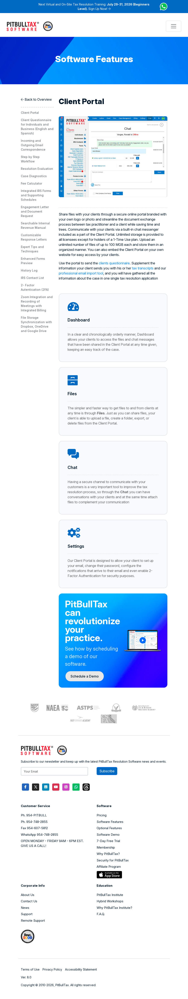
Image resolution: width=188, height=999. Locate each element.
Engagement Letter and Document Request (35, 211)
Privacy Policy (52, 969)
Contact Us (29, 901)
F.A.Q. (101, 914)
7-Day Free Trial (108, 841)
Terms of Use (30, 969)
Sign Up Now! (97, 9)
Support (26, 914)
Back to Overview (38, 99)
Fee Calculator (31, 183)
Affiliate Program (109, 867)
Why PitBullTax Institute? (114, 908)
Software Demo (108, 835)
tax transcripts (142, 268)
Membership (106, 847)
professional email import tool (81, 273)
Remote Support (33, 921)
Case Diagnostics (34, 176)
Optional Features (109, 828)
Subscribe (107, 771)
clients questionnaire (114, 263)
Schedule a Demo (85, 676)
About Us (27, 895)
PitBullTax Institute (110, 895)
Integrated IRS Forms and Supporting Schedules (36, 195)
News (25, 908)
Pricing (102, 815)
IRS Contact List (32, 278)
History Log (29, 270)
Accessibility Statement (81, 969)
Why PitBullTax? (108, 854)
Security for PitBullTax (113, 860)
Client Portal (30, 112)
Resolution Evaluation (37, 168)
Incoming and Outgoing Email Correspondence (33, 145)
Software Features (110, 822)
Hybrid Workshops (110, 901)
